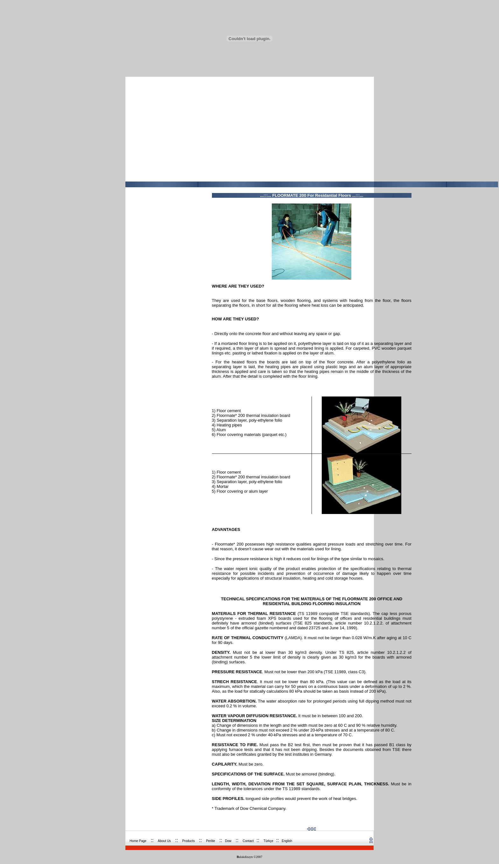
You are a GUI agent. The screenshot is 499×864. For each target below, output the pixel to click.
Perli (210, 841)
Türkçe (268, 841)
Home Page (138, 841)
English (287, 841)
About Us (164, 841)
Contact (248, 841)
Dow (228, 841)
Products (188, 841)
